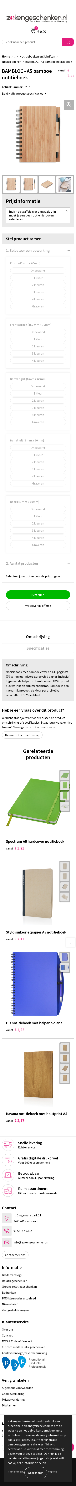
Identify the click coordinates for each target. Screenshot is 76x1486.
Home (6, 56)
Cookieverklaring (13, 1394)
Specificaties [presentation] (38, 648)
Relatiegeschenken (14, 1281)
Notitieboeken (11, 62)
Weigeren (52, 1471)
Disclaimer (9, 1405)
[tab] (38, 636)
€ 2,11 (15, 938)
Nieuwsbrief (10, 1304)
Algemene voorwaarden (17, 1388)
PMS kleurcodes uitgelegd (19, 1298)
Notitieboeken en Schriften (37, 56)
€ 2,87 (15, 1120)
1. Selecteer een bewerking (28, 250)
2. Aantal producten (22, 563)
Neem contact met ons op (22, 735)
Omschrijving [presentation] (38, 636)
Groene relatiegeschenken (19, 1286)
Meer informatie (15, 1471)
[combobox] (32, 42)
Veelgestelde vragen (15, 1310)
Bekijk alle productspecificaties (24, 93)
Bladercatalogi (12, 1275)
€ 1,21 (15, 848)
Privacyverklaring (13, 1399)
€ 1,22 (15, 1029)
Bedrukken (9, 1292)
